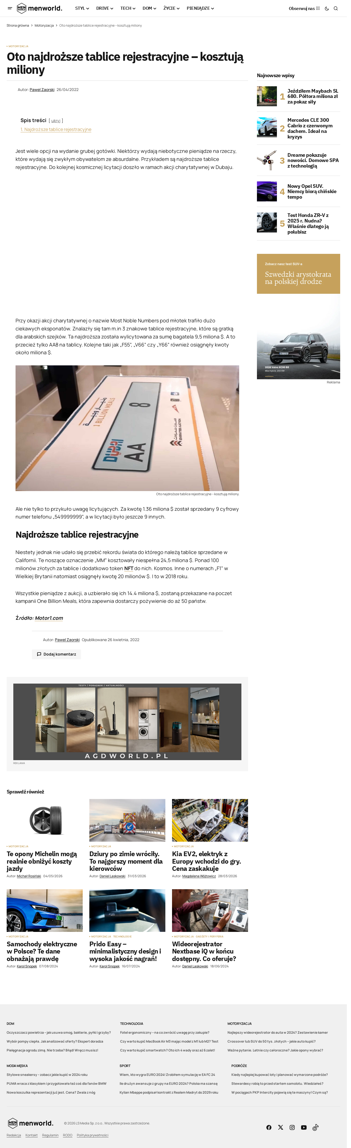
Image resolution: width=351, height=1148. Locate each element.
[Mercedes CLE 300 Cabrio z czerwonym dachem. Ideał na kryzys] (267, 127)
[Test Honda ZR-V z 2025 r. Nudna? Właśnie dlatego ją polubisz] (267, 222)
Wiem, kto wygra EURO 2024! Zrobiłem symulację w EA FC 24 (167, 1074)
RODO (67, 1135)
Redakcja (14, 1135)
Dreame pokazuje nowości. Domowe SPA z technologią (313, 160)
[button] (10, 8)
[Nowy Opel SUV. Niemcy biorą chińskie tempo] (267, 191)
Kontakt (32, 1135)
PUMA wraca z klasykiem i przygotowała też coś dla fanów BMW (57, 1083)
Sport (125, 1065)
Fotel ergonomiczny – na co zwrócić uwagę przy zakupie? (164, 1032)
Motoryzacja (44, 25)
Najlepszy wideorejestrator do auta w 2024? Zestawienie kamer (278, 1032)
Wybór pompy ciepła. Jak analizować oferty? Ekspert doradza (55, 1041)
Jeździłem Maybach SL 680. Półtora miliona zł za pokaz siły (313, 96)
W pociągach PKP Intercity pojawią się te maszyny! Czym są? (279, 1092)
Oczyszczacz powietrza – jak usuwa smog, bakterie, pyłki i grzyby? (59, 1032)
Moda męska (17, 1065)
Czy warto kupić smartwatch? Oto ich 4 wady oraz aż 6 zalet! (167, 1050)
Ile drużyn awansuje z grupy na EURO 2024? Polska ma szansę (169, 1083)
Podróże (239, 1065)
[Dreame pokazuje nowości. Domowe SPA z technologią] (267, 160)
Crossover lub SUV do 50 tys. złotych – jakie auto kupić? (272, 1041)
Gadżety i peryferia (209, 936)
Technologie (122, 936)
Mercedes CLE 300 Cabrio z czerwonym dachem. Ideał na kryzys (310, 128)
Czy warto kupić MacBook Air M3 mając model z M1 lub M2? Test (169, 1041)
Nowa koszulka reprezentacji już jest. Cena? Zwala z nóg (51, 1092)
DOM (10, 1023)
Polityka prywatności (92, 1135)
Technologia (131, 1023)
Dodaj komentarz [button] (60, 654)
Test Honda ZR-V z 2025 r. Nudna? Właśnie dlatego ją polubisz (308, 223)
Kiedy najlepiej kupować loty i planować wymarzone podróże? (279, 1074)
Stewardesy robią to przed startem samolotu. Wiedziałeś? (277, 1083)
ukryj (55, 120)
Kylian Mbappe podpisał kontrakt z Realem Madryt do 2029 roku (169, 1092)
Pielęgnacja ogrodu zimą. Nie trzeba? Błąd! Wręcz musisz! (52, 1050)
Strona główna (18, 25)
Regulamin (50, 1135)
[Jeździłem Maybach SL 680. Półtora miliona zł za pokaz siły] (267, 96)
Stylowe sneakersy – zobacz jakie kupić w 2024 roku (47, 1074)
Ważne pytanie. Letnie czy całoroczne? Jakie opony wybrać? (275, 1050)
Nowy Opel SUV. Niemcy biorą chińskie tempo (311, 191)
